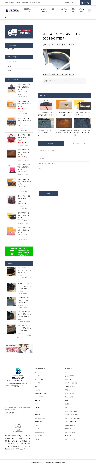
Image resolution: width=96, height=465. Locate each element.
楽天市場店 (68, 428)
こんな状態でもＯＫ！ (70, 386)
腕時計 (37, 386)
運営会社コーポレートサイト (30, 10)
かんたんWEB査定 (44, 10)
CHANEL (37, 407)
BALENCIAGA (38, 421)
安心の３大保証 (69, 397)
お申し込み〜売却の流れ (71, 383)
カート (86, 3)
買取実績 (67, 390)
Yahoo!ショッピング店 (70, 432)
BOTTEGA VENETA (40, 418)
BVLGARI (37, 414)
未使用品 (37, 390)
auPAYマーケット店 (70, 439)
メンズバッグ (38, 376)
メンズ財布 (38, 383)
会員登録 (67, 2)
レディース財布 (39, 379)
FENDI (9, 66)
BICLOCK (52, 81)
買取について (54, 10)
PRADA (37, 411)
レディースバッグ (39, 372)
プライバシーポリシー (70, 421)
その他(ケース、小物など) (41, 393)
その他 (9, 70)
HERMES (37, 400)
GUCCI (37, 404)
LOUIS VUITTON (12, 61)
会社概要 (73, 10)
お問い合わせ (81, 10)
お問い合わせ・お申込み (71, 411)
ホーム (66, 372)
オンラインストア (64, 10)
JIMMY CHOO (38, 435)
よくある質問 (68, 407)
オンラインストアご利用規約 (72, 418)
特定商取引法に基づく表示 (71, 414)
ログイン (74, 2)
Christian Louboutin (40, 432)
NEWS (66, 400)
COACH (37, 428)
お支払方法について (70, 425)
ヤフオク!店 (68, 435)
